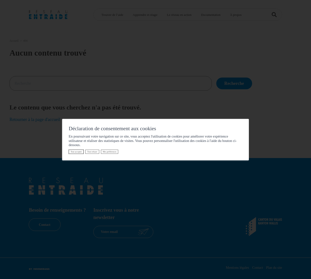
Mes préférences (109, 151)
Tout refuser (92, 151)
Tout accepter (76, 151)
